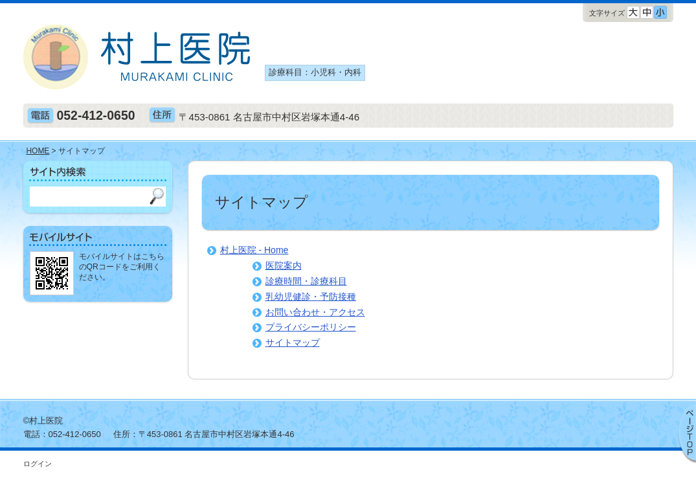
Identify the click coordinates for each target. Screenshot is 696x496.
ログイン (37, 464)
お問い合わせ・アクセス (315, 312)
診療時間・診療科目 (306, 281)
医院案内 (283, 265)
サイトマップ (292, 342)
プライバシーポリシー (310, 327)
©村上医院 (43, 420)
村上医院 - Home (254, 250)
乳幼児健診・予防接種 (310, 296)
